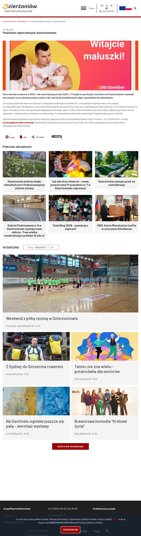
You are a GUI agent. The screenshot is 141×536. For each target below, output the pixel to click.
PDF (25, 137)
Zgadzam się (70, 530)
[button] (70, 65)
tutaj (115, 519)
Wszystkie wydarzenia (70, 446)
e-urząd (57, 137)
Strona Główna (9, 21)
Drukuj (12, 137)
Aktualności (23, 21)
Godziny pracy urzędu (104, 508)
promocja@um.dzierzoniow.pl (18, 122)
